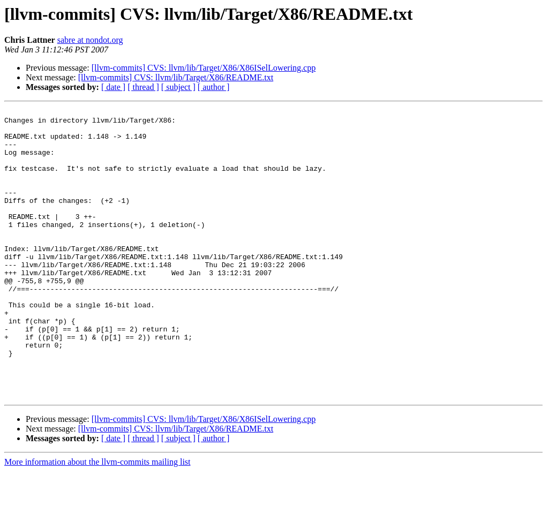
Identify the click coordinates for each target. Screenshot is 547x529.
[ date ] (113, 87)
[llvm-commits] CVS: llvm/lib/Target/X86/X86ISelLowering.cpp (204, 67)
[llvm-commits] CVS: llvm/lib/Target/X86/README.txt (175, 77)
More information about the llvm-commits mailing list (97, 519)
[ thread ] (143, 87)
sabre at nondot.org (90, 39)
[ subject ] (178, 87)
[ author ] (214, 87)
